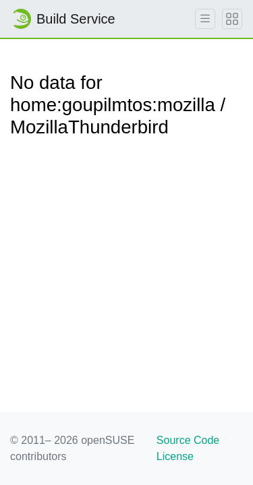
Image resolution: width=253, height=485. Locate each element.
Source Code (188, 440)
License (175, 456)
